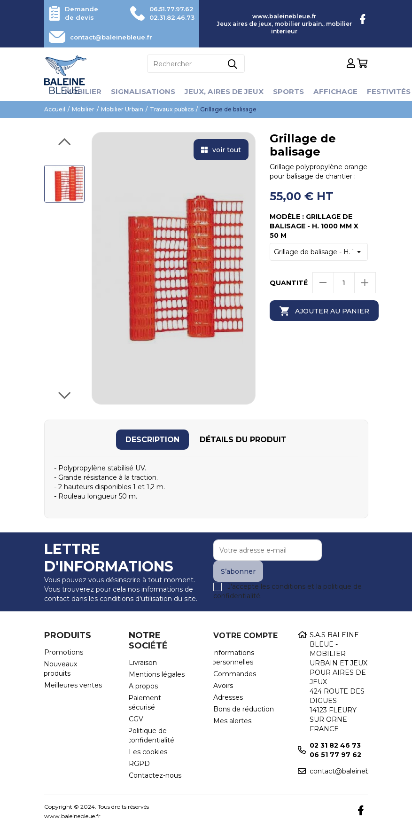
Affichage (339, 91)
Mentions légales (157, 674)
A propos (143, 686)
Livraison (143, 662)
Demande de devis (82, 13)
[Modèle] (319, 252)
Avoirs (223, 685)
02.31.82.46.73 (168, 17)
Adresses (228, 697)
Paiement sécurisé (144, 702)
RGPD (139, 763)
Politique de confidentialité (150, 735)
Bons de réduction (243, 709)
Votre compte (245, 635)
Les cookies (148, 752)
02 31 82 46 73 (335, 745)
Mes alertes (232, 721)
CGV (136, 719)
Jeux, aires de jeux (224, 91)
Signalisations (140, 91)
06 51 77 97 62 (335, 754)
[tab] (152, 440)
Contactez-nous (155, 775)
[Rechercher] (196, 64)
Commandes (234, 674)
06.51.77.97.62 (168, 9)
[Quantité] (344, 282)
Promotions (63, 652)
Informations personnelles (233, 657)
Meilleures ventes (73, 685)
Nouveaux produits (60, 669)
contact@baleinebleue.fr (115, 37)
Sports (291, 91)
